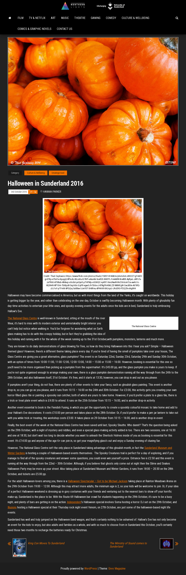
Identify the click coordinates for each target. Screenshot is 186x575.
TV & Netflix (37, 18)
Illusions (12, 507)
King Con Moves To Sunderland (46, 543)
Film (20, 18)
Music (65, 18)
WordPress (90, 568)
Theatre (79, 18)
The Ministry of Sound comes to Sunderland (128, 545)
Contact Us (64, 29)
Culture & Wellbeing (135, 18)
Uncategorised (58, 173)
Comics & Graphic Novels (34, 29)
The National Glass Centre (22, 318)
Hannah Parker (52, 191)
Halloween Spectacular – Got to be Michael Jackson (98, 481)
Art (53, 18)
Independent (74, 502)
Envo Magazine (117, 568)
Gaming (95, 18)
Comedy (111, 18)
